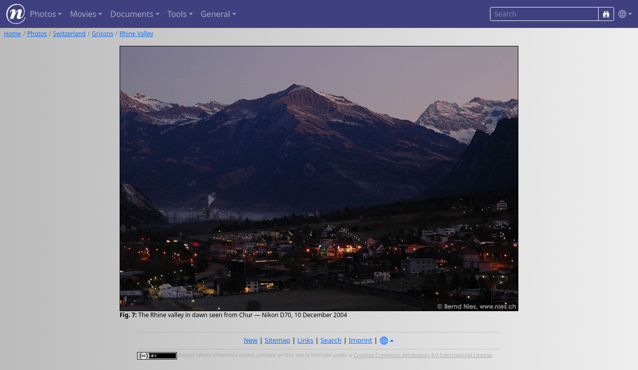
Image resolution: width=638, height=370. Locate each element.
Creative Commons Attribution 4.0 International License (422, 355)
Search (330, 340)
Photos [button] (43, 13)
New (251, 340)
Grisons (102, 33)
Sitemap (277, 340)
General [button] (215, 13)
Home (12, 33)
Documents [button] (131, 13)
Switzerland (69, 33)
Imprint (360, 340)
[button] (623, 14)
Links (306, 340)
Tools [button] (177, 13)
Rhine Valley (137, 33)
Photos (37, 33)
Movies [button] (83, 13)
